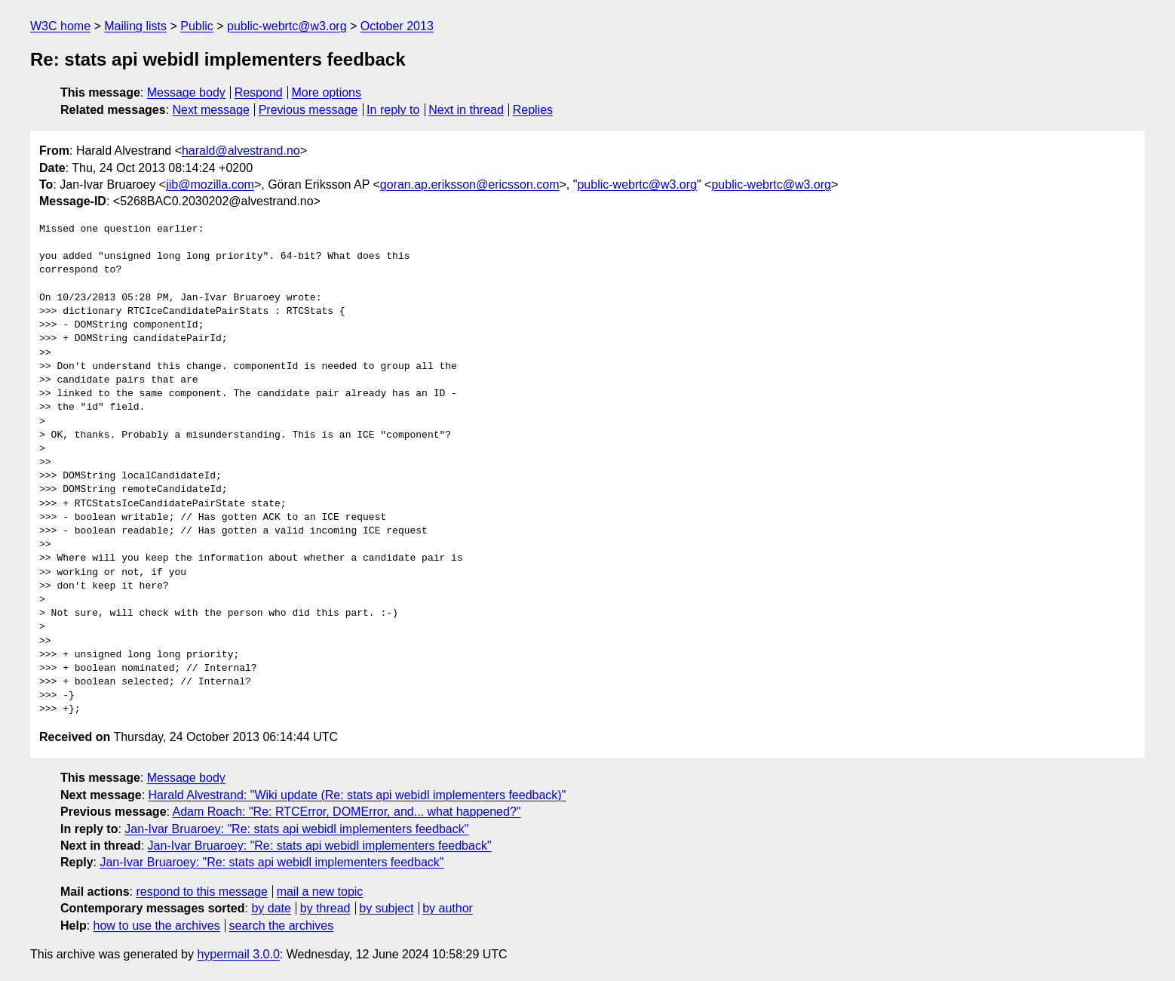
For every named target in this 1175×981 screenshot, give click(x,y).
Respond (259, 92)
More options (327, 92)
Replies (533, 109)
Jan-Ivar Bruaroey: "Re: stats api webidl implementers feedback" (296, 829)
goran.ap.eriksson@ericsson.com (470, 184)
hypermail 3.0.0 (238, 954)
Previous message (308, 109)
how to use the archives (157, 925)
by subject (386, 908)
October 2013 (397, 26)
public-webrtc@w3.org (287, 26)
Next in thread (466, 109)
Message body (186, 92)
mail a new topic (320, 891)
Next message (211, 109)
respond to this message (201, 891)
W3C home (60, 26)
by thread (325, 908)
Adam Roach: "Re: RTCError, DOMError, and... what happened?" (347, 811)
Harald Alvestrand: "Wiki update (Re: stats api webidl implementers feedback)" (357, 795)
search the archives (281, 925)
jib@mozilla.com (210, 184)
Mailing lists (135, 26)
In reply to (393, 109)
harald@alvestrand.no (241, 150)
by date (270, 908)
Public (196, 26)
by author (447, 908)
